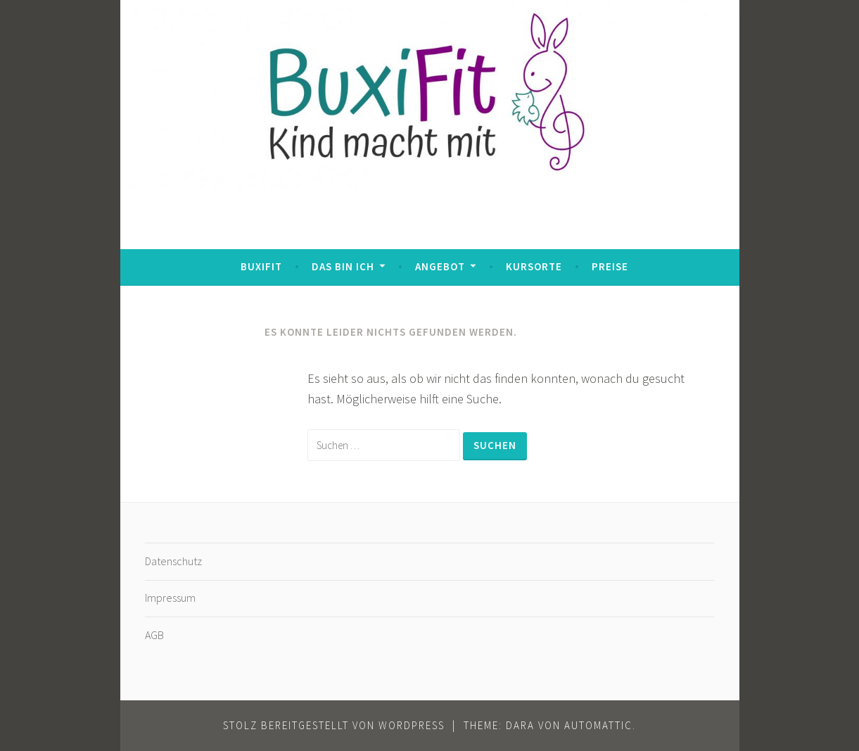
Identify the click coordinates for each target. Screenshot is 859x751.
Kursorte (534, 266)
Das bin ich (343, 266)
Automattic (598, 725)
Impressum (170, 598)
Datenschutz (173, 561)
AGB (154, 635)
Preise (610, 266)
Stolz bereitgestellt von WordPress (334, 725)
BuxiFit (261, 266)
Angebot (440, 266)
